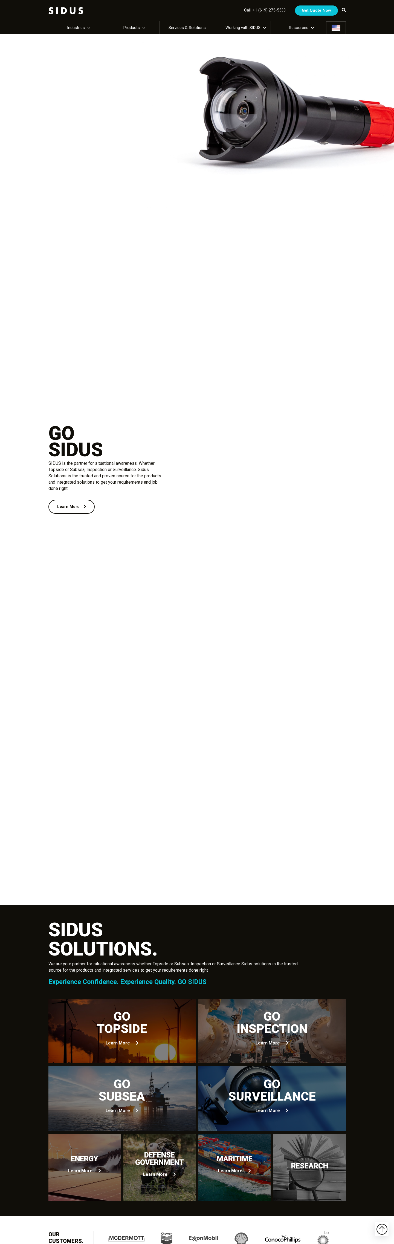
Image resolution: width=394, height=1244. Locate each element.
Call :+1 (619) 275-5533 (265, 10)
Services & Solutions (187, 27)
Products (131, 27)
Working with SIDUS (242, 27)
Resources (298, 27)
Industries (76, 27)
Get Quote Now (316, 10)
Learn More (71, 506)
